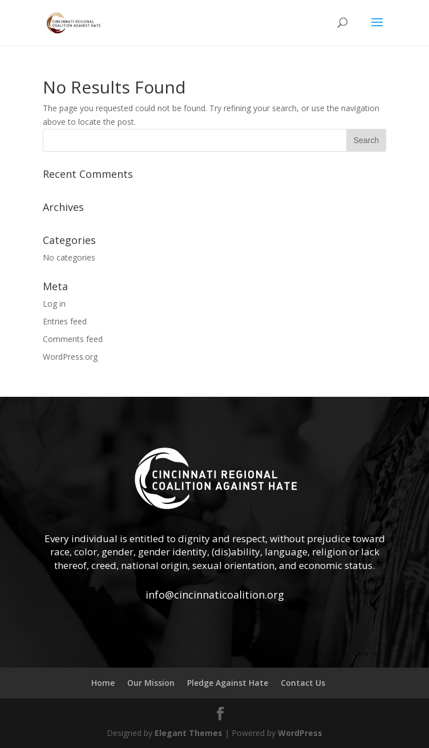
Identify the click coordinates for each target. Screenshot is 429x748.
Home (103, 682)
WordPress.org (70, 356)
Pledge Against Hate (227, 682)
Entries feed (65, 321)
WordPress (300, 732)
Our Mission (151, 682)
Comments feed (73, 339)
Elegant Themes (188, 732)
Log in (54, 303)
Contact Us (303, 682)
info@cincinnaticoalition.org (214, 594)
